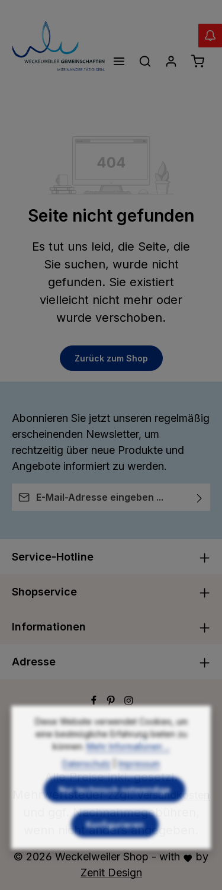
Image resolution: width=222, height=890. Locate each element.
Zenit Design (111, 872)
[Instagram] (129, 701)
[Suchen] (145, 61)
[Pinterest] (112, 701)
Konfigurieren (115, 848)
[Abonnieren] (199, 497)
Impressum (139, 787)
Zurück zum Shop (111, 358)
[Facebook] (95, 701)
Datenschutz (86, 787)
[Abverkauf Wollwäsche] (210, 35)
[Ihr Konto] (171, 61)
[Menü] (119, 61)
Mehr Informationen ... (128, 769)
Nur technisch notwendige (114, 813)
